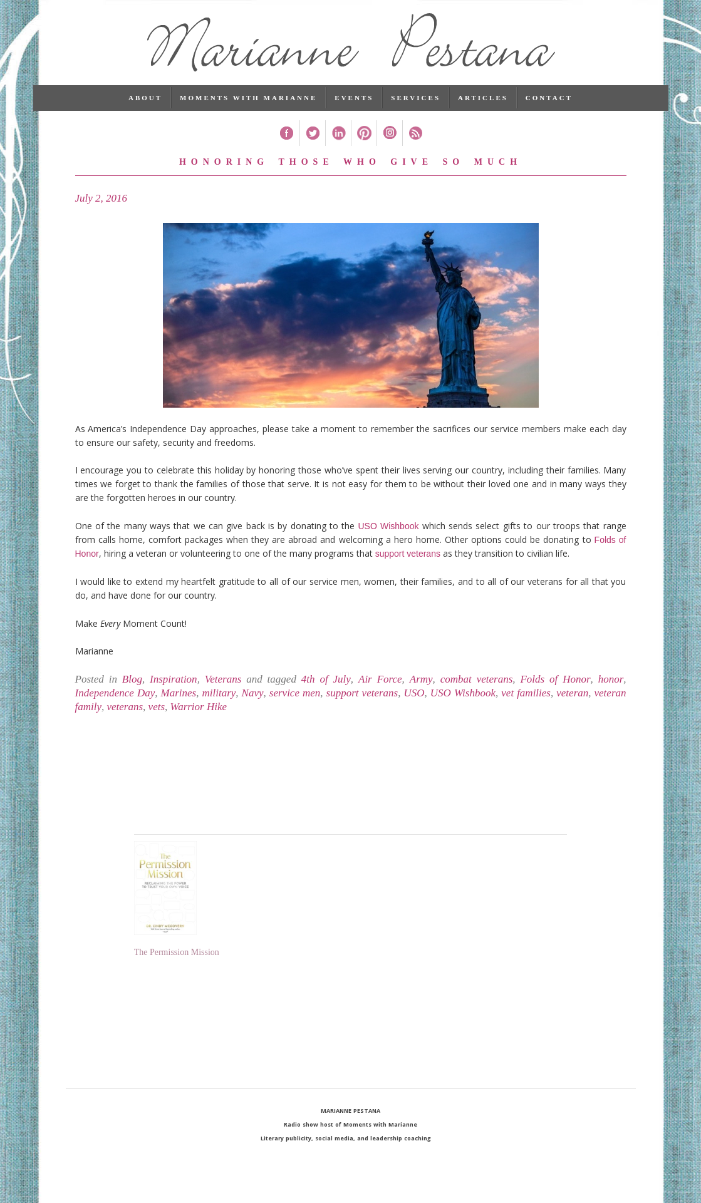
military (219, 699)
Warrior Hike (198, 712)
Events (354, 103)
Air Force (380, 685)
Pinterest (363, 139)
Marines (179, 699)
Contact (549, 103)
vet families (526, 699)
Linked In (338, 139)
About (145, 103)
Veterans (223, 685)
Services (415, 103)
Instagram (389, 139)
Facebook (286, 139)
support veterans (407, 559)
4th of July (326, 685)
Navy (253, 699)
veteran (572, 699)
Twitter (312, 139)
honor (611, 685)
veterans (125, 712)
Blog (132, 685)
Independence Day (115, 699)
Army (421, 685)
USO (413, 699)
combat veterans (476, 685)
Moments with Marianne (248, 103)
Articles (483, 103)
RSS (415, 139)
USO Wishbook (386, 532)
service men (295, 699)
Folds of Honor (555, 685)
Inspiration (173, 685)
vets (156, 712)
